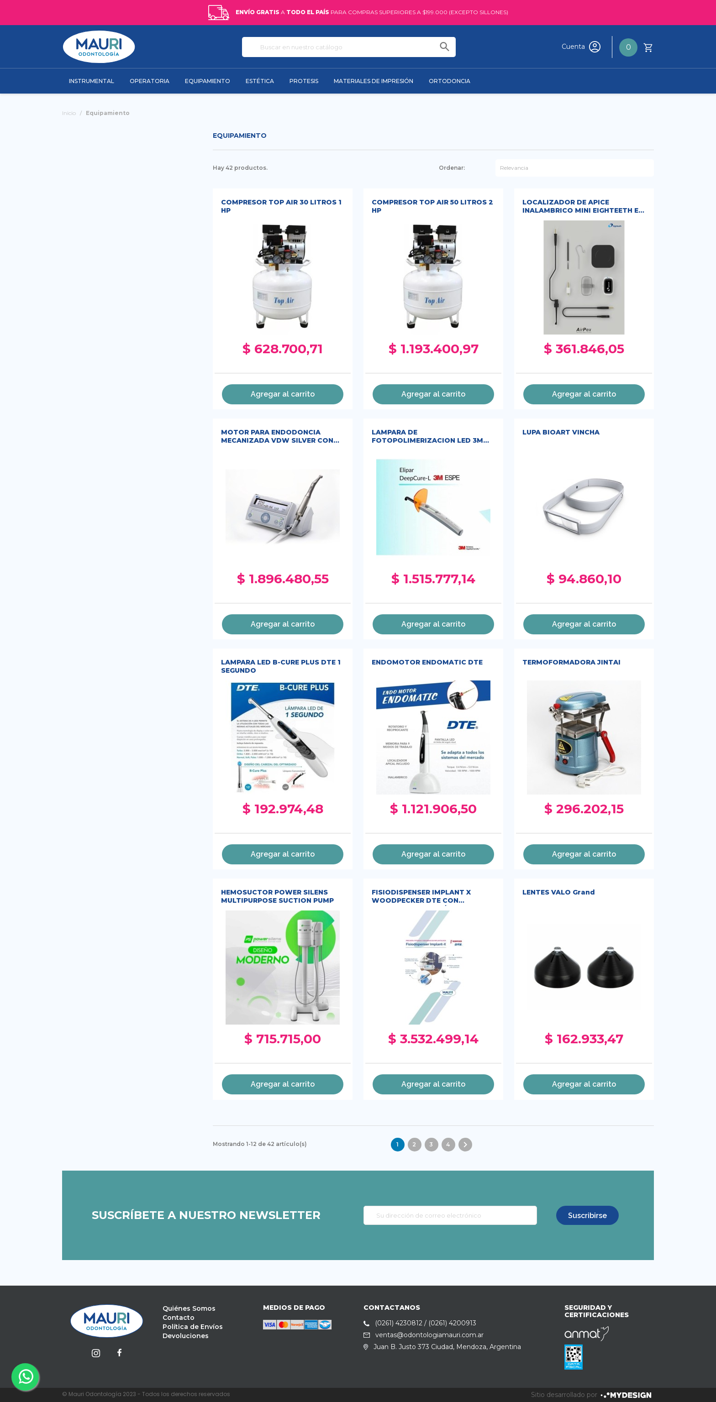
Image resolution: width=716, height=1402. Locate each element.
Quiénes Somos (189, 1308)
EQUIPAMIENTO (207, 81)
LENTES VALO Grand (558, 892)
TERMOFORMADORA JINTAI (571, 662)
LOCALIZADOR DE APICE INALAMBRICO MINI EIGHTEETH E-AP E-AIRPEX (581, 207)
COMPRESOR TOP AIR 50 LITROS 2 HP (432, 206)
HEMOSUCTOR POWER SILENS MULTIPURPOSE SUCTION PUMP (277, 896)
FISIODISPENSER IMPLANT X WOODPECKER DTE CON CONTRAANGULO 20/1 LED (421, 897)
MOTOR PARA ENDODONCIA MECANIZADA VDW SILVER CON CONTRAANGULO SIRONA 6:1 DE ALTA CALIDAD (277, 437)
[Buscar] (349, 47)
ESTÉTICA (260, 81)
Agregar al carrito (283, 394)
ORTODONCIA (449, 81)
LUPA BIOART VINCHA (561, 432)
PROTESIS (304, 81)
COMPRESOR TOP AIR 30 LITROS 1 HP (281, 206)
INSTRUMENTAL (91, 81)
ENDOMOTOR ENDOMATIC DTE (427, 662)
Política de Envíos (193, 1327)
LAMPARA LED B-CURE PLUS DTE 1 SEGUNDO (281, 666)
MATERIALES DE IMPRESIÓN (373, 81)
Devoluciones (186, 1336)
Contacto (179, 1317)
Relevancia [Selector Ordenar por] (514, 167)
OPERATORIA (149, 81)
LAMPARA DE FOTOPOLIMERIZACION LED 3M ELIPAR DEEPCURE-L (427, 437)
